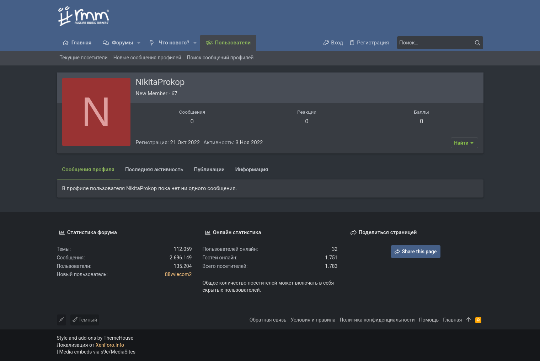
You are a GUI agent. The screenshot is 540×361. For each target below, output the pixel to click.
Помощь (429, 320)
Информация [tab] (251, 169)
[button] (139, 42)
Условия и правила (313, 320)
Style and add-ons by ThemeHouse (95, 338)
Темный (85, 320)
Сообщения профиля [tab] (88, 169)
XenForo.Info (110, 345)
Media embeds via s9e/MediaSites (97, 352)
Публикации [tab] (209, 169)
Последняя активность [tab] (154, 169)
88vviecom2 (178, 274)
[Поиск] (438, 42)
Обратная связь (268, 320)
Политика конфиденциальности (377, 320)
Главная (452, 320)
